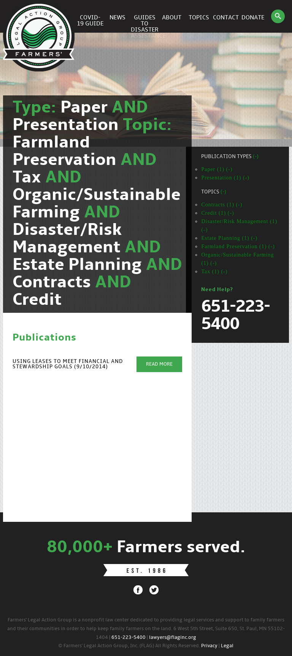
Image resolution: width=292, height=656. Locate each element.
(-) (256, 157)
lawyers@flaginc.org (172, 637)
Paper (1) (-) (216, 169)
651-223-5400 (128, 637)
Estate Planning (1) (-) (229, 238)
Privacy (209, 645)
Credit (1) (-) (217, 213)
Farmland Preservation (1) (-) (238, 246)
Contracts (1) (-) (221, 205)
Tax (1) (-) (214, 271)
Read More (159, 364)
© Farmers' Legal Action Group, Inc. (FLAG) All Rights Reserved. (129, 645)
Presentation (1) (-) (225, 178)
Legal (227, 645)
